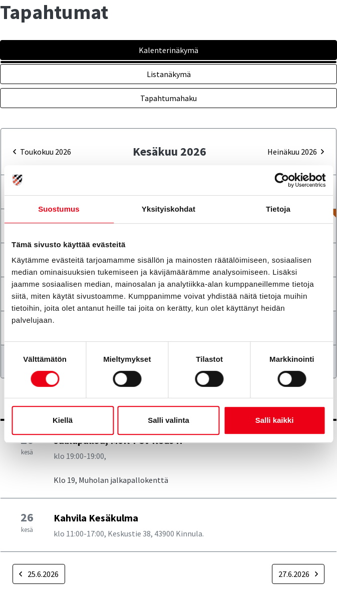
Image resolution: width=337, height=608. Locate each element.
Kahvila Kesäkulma (96, 517)
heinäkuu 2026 (295, 152)
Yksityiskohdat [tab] (168, 209)
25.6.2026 (39, 574)
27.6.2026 (298, 574)
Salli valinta (168, 420)
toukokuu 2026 (42, 152)
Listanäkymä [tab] (169, 74)
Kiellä (63, 420)
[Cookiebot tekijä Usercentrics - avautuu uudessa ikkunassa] (281, 180)
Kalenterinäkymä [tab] (168, 50)
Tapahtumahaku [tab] (168, 98)
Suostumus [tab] (59, 209)
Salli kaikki (274, 420)
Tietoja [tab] (278, 209)
